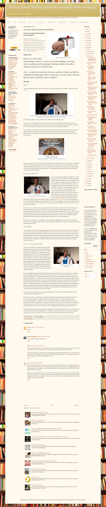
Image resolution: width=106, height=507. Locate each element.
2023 (87, 33)
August (89, 160)
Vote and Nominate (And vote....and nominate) (91, 140)
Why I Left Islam (35, 477)
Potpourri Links (11, 96)
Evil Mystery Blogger (13, 112)
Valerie (29, 345)
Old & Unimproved (12, 139)
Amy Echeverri (11, 118)
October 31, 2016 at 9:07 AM (37, 345)
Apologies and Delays (92, 155)
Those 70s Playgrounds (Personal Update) (92, 131)
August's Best (90, 148)
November (89, 53)
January (89, 176)
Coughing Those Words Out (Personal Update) (92, 83)
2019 (87, 42)
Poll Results (11, 67)
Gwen (28, 327)
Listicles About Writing (11, 107)
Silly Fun (10, 144)
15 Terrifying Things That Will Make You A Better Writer (44, 461)
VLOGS (10, 147)
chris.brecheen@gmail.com (27, 40)
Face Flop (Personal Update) (91, 112)
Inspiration (10, 99)
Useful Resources (12, 65)
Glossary (10, 61)
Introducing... (11, 104)
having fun (59, 199)
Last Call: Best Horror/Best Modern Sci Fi (92, 123)
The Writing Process (12, 62)
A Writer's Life (11, 81)
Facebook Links (62, 22)
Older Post (76, 405)
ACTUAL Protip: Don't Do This (38, 469)
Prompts (10, 69)
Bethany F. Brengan (32, 336)
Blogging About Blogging (12, 83)
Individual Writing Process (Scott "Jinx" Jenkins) (92, 103)
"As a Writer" (11, 80)
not (64, 199)
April (88, 169)
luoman (74, 499)
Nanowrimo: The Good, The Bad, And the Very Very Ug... (92, 88)
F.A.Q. (30, 22)
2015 (87, 178)
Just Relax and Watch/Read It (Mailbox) (90, 68)
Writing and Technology (11, 78)
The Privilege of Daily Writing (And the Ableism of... (92, 98)
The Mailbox (29, 318)
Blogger (83, 499)
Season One (11, 145)
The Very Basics (12, 66)
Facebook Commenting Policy (38, 420)
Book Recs (10, 89)
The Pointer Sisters (12, 113)
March (88, 171)
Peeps (14, 22)
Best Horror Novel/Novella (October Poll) (91, 108)
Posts (87, 274)
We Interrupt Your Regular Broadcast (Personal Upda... (91, 59)
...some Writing (11, 150)
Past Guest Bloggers (12, 122)
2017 (87, 47)
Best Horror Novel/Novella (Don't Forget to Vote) (91, 73)
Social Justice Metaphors (11, 137)
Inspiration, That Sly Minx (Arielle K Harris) (91, 79)
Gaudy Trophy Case (12, 141)
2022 (87, 36)
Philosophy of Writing (13, 58)
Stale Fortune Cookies (13, 134)
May (88, 167)
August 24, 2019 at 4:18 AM (36, 362)
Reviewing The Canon (13, 108)
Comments (88, 276)
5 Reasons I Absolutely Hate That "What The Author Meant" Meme (46, 428)
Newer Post (26, 405)
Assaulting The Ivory (13, 76)
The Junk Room (11, 140)
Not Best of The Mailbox (12, 132)
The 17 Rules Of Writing (36, 485)
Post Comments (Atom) (35, 408)
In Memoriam (11, 143)
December (89, 51)
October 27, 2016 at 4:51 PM (37, 327)
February (89, 173)
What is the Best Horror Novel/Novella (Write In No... (92, 145)
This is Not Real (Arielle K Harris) (91, 127)
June (88, 164)
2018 (87, 45)
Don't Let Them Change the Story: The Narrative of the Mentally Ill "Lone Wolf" (49, 436)
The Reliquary (72, 22)
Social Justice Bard (12, 135)
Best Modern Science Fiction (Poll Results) (91, 118)
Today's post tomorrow (92, 114)
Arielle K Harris (12, 121)
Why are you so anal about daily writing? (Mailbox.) (92, 93)
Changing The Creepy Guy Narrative (39, 412)
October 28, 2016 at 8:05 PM (43, 336)
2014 (87, 181)
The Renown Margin (13, 88)
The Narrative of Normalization (38, 444)
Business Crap (22, 22)
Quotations (10, 100)
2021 (87, 38)
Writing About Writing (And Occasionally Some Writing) (52, 7)
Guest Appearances (84, 22)
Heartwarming (11, 115)
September (89, 158)
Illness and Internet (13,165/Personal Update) (91, 152)
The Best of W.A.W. (40, 22)
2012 (87, 185)
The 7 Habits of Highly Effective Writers (40, 453)
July (88, 162)
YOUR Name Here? (12, 124)
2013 (87, 183)
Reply (28, 331)
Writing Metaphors (12, 72)
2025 (87, 29)
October (89, 56)
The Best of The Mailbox (12, 86)
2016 (87, 49)
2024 (87, 31)
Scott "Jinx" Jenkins (12, 117)
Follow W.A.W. (52, 22)
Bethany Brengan (12, 120)
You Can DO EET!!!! (13, 60)
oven (28, 362)
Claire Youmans (11, 116)
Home (8, 22)
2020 (87, 40)
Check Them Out (12, 97)
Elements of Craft (12, 64)
